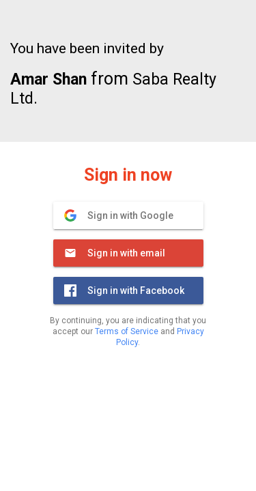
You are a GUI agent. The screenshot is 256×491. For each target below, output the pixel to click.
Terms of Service (126, 331)
